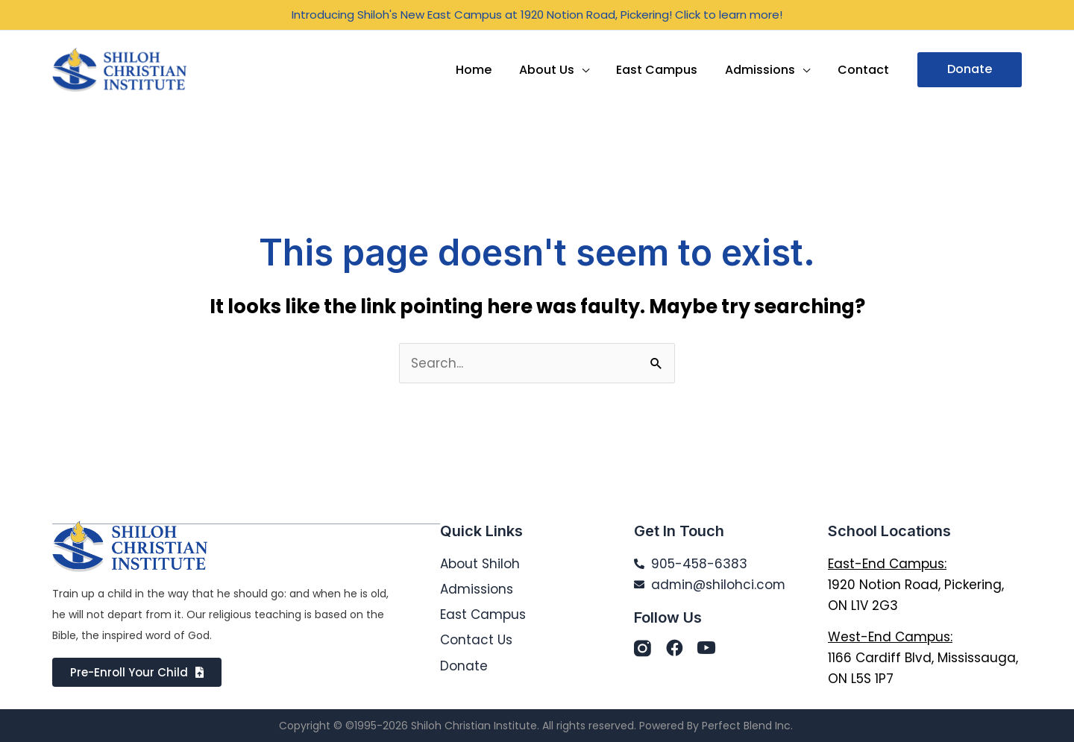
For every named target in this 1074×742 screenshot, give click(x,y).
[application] (593, 69)
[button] (969, 69)
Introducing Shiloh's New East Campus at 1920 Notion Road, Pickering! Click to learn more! (537, 14)
